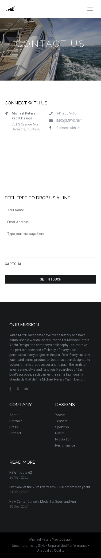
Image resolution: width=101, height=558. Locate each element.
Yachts (60, 415)
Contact (15, 433)
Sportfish (62, 427)
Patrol (59, 433)
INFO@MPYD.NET (69, 120)
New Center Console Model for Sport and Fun (42, 501)
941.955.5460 (66, 113)
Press (13, 427)
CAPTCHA (13, 264)
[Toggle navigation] (90, 9)
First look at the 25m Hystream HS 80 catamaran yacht (49, 487)
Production (63, 439)
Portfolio (15, 421)
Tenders (61, 421)
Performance (65, 445)
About (14, 415)
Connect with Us (68, 128)
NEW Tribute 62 (20, 472)
